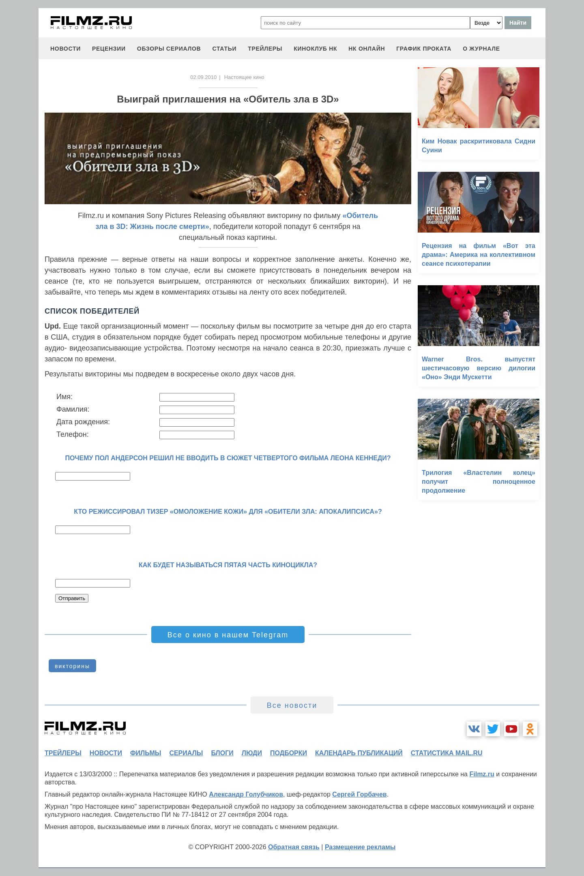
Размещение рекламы (360, 847)
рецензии (109, 48)
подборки (288, 753)
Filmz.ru (481, 774)
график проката (423, 48)
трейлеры (265, 48)
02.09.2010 (203, 77)
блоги (222, 753)
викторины (72, 666)
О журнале (481, 48)
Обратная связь (294, 847)
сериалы (186, 753)
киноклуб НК (315, 48)
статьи (224, 48)
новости (65, 48)
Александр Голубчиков (246, 794)
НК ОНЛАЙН (366, 48)
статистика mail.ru (447, 753)
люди (252, 753)
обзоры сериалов (169, 48)
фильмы (145, 753)
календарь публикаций (359, 753)
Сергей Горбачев (359, 794)
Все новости (292, 705)
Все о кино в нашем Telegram (227, 635)
